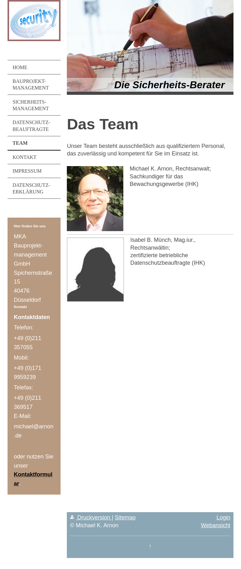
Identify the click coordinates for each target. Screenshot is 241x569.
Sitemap (125, 517)
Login (223, 517)
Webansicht (215, 525)
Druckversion (91, 517)
